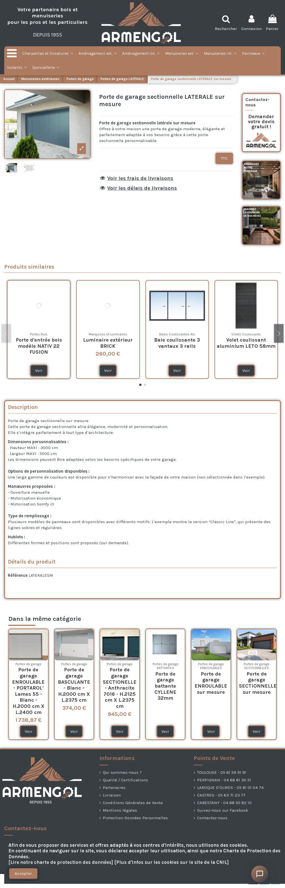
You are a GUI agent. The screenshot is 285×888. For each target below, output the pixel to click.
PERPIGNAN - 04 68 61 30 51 (224, 779)
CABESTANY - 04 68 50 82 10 (224, 802)
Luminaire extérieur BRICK (108, 343)
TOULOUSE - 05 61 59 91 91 (221, 772)
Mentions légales (120, 810)
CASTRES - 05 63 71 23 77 (221, 795)
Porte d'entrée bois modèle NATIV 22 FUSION (39, 346)
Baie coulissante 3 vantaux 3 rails (177, 343)
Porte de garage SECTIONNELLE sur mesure (258, 683)
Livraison (112, 795)
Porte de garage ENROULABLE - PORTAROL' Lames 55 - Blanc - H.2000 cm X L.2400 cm (28, 691)
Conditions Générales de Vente (133, 802)
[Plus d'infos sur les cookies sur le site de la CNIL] (171, 862)
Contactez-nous (212, 817)
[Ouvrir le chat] (259, 874)
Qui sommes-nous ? (122, 772)
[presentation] (14, 884)
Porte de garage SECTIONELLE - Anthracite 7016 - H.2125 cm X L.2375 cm (119, 688)
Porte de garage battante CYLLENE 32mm (165, 686)
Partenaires (114, 787)
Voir (39, 370)
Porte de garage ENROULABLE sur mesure (211, 683)
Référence (18, 575)
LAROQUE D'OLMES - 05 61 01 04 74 (230, 787)
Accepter (23, 873)
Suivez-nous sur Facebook (222, 810)
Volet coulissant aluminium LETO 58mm (246, 343)
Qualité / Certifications (125, 779)
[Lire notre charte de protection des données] (60, 862)
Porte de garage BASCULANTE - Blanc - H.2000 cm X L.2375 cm (74, 685)
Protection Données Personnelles (135, 817)
